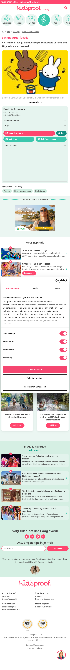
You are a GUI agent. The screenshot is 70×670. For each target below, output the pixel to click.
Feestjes (7, 191)
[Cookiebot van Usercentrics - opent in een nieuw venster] (55, 281)
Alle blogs (35, 450)
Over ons (6, 602)
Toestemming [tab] (12, 288)
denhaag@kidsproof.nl (35, 666)
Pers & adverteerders (11, 615)
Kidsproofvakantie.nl (43, 612)
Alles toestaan (35, 369)
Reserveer (29, 273)
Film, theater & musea (22, 191)
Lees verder (35, 102)
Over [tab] (57, 288)
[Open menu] (2, 8)
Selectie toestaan (35, 378)
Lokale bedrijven (9, 612)
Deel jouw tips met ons (44, 605)
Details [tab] (35, 288)
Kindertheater (40, 191)
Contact (38, 602)
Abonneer (57, 548)
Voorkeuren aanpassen (35, 387)
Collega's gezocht (9, 605)
